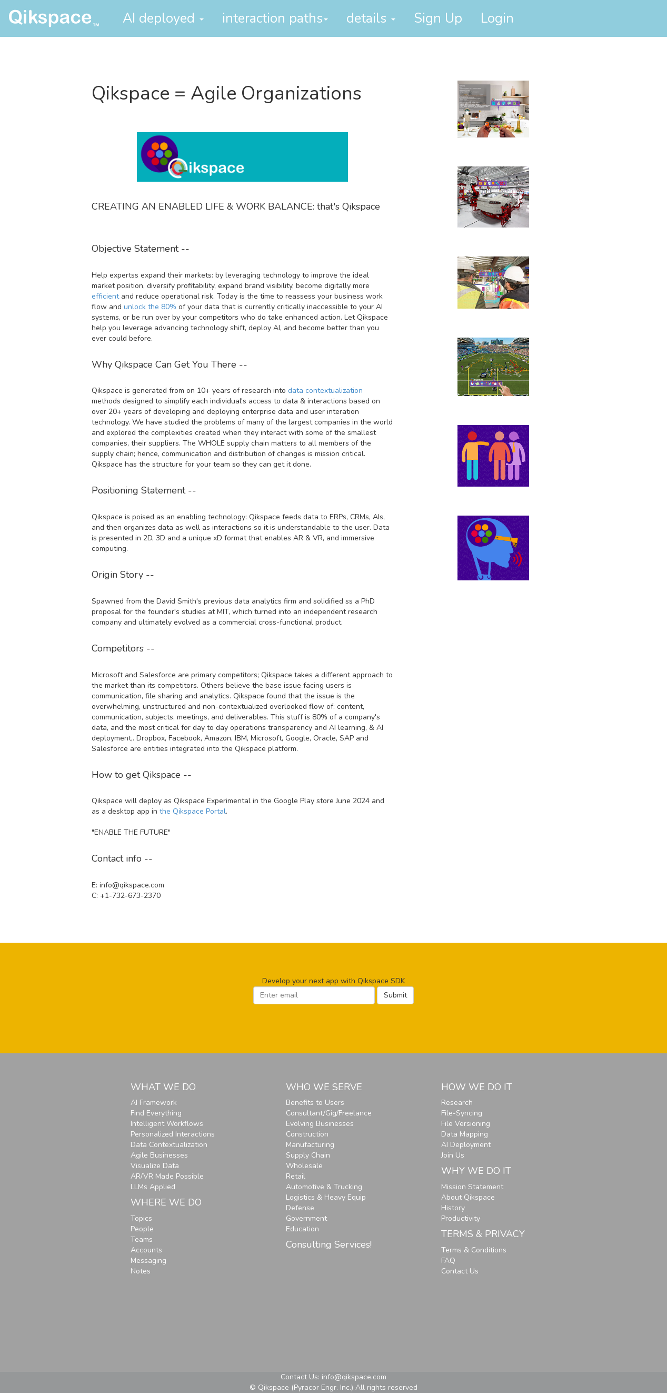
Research (457, 1103)
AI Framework (154, 1103)
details (370, 18)
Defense (300, 1208)
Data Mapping (464, 1134)
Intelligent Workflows (167, 1124)
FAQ (448, 1261)
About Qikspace (468, 1197)
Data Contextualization (169, 1145)
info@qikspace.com (354, 1377)
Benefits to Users (315, 1103)
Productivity (460, 1218)
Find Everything (156, 1113)
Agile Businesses (159, 1155)
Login (497, 18)
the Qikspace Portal (193, 811)
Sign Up (438, 18)
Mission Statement (472, 1187)
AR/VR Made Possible (167, 1176)
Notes (141, 1271)
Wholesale (304, 1166)
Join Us (452, 1155)
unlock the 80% (150, 307)
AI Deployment (466, 1145)
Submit (395, 995)
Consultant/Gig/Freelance (329, 1113)
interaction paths (275, 18)
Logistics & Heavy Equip (326, 1197)
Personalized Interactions (173, 1134)
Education (302, 1229)
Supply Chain (308, 1155)
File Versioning (465, 1124)
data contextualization (325, 391)
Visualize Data (155, 1166)
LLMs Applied (153, 1187)
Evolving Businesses (320, 1124)
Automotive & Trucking (324, 1187)
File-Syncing (461, 1113)
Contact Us (460, 1271)
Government (306, 1218)
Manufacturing (310, 1145)
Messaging (148, 1261)
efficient (105, 296)
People (142, 1229)
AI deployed (163, 18)
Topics (141, 1218)
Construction (307, 1134)
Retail (295, 1176)
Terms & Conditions (473, 1250)
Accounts (146, 1250)
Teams (142, 1239)
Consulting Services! (329, 1244)
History (453, 1208)
